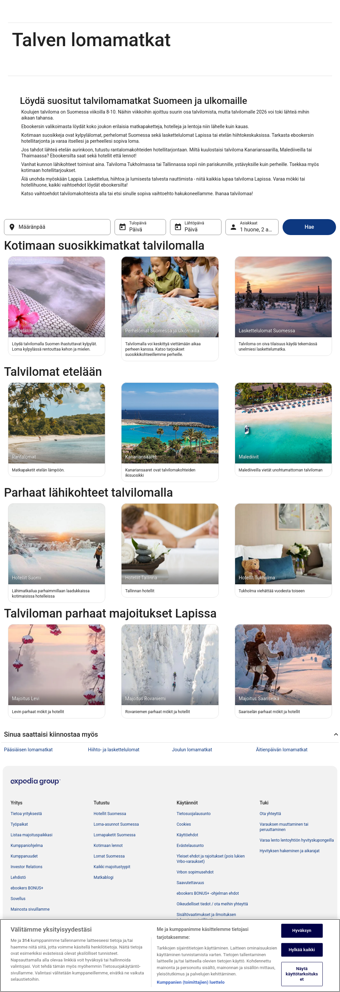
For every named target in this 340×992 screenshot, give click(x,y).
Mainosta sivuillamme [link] (30, 909)
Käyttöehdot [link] (187, 835)
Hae (309, 227)
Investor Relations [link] (26, 867)
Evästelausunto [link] (190, 845)
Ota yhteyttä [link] (270, 813)
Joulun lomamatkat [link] (192, 749)
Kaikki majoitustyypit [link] (112, 867)
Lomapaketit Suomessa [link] (114, 835)
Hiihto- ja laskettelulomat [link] (113, 749)
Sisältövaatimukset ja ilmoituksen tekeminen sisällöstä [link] (206, 917)
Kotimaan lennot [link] (108, 845)
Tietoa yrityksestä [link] (26, 813)
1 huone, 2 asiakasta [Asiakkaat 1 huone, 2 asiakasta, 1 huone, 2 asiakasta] (259, 229)
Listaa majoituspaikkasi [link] (31, 835)
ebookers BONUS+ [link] (27, 888)
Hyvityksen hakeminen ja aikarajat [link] (289, 851)
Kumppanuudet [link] (24, 856)
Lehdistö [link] (18, 877)
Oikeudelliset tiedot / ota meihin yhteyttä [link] (212, 904)
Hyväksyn (301, 938)
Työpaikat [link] (19, 824)
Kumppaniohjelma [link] (27, 845)
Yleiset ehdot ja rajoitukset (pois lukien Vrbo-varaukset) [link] (211, 859)
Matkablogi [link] (104, 877)
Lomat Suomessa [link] (109, 856)
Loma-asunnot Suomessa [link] (116, 824)
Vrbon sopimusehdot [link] (195, 872)
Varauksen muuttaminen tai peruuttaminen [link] (284, 827)
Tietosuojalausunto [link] (194, 813)
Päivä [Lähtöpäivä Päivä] (191, 229)
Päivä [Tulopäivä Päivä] (135, 229)
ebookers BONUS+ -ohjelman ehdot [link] (208, 893)
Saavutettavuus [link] (190, 882)
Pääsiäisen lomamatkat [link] (28, 749)
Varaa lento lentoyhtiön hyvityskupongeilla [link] (297, 840)
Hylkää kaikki (302, 957)
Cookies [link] (184, 824)
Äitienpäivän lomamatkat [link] (281, 749)
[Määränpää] (57, 227)
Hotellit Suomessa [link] (110, 813)
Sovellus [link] (18, 898)
